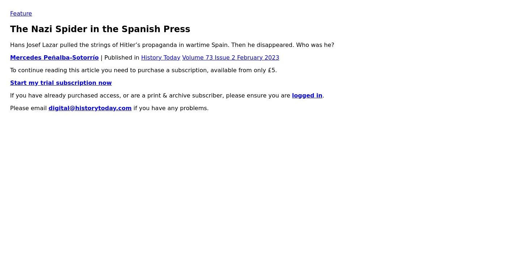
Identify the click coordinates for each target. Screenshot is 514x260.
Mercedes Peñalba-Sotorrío (54, 57)
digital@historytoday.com (90, 108)
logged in (307, 95)
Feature (21, 13)
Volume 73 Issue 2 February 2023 (230, 57)
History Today (160, 57)
